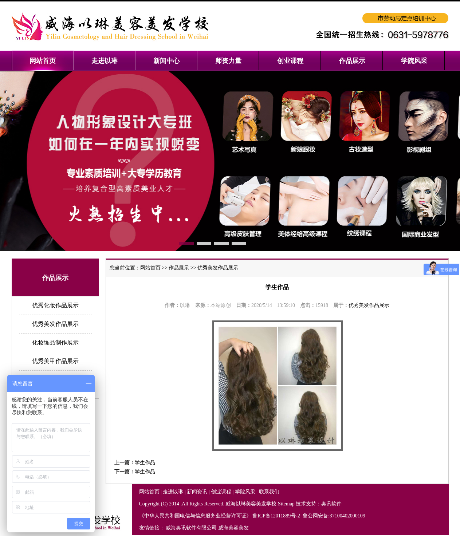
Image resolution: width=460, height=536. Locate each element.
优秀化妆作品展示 (55, 305)
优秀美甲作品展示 (55, 361)
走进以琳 (173, 491)
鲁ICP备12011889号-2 (276, 516)
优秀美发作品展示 (55, 324)
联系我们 (269, 491)
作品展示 (179, 268)
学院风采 (245, 491)
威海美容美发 (233, 528)
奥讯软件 (331, 504)
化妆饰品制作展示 (55, 342)
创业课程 (221, 491)
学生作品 (145, 462)
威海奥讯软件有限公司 (191, 528)
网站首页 (150, 268)
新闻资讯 (197, 491)
